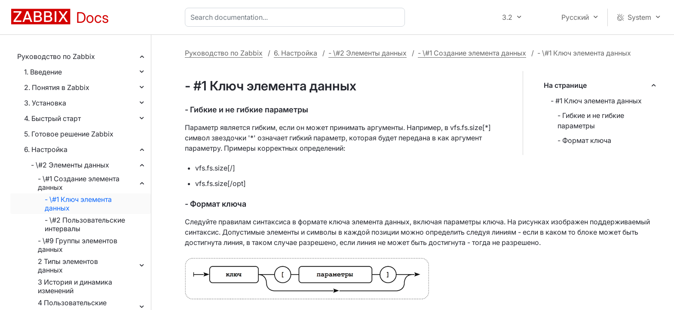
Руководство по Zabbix (56, 56)
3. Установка (45, 103)
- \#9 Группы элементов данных (77, 245)
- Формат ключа (584, 140)
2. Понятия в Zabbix (56, 87)
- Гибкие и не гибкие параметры (591, 120)
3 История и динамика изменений (75, 286)
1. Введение (43, 72)
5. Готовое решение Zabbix (68, 134)
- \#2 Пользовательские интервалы (85, 224)
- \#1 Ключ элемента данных (78, 203)
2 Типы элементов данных (68, 265)
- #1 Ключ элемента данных (596, 100)
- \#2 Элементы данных (70, 165)
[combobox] (296, 17)
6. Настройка (45, 149)
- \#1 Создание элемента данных (78, 183)
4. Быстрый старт (52, 118)
